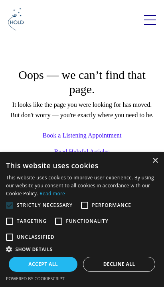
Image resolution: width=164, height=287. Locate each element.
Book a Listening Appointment (82, 135)
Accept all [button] (43, 264)
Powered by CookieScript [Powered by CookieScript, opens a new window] (35, 278)
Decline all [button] (119, 264)
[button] (82, 249)
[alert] (82, 219)
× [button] (155, 161)
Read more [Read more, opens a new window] (52, 193)
